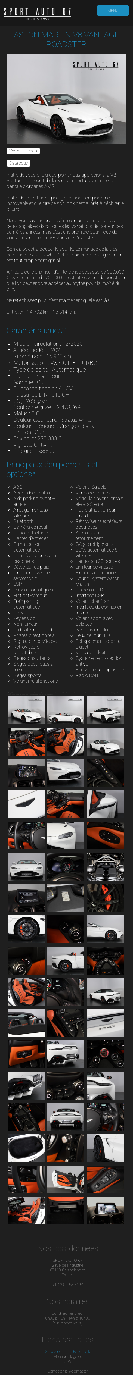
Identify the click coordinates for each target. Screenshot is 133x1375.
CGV (68, 1361)
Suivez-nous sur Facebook (67, 1351)
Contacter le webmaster (67, 1371)
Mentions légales (67, 1356)
